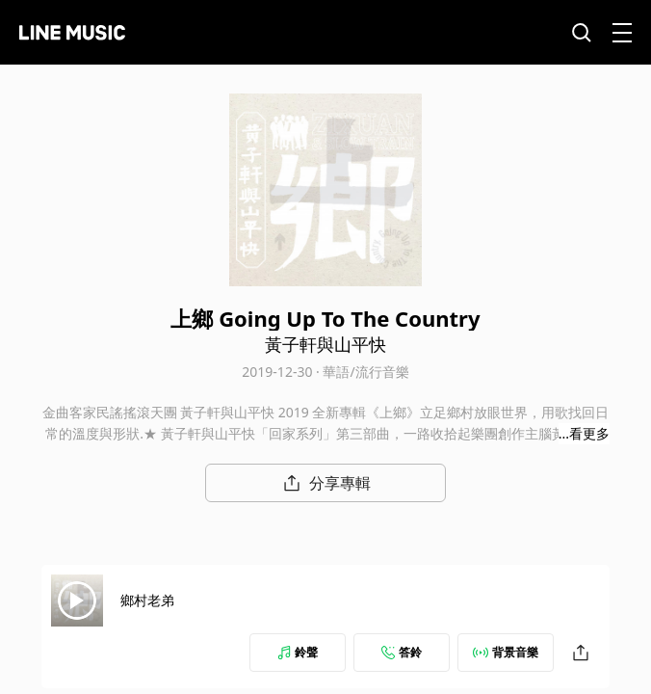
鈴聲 (297, 652)
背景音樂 (505, 652)
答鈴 (401, 652)
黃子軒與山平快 (325, 344)
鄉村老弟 (147, 600)
